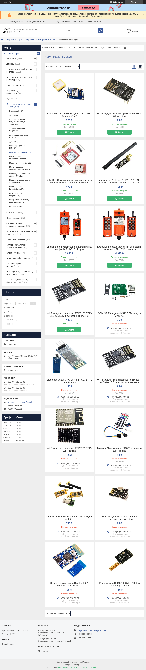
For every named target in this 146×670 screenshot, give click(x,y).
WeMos (12, 115)
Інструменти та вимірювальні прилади (19, 70)
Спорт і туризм (13, 253)
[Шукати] (100, 30)
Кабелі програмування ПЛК (19, 147)
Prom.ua (86, 662)
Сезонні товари (13, 218)
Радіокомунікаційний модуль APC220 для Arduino (69, 518)
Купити (70, 132)
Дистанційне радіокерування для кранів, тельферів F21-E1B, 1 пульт (69, 248)
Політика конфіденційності (89, 667)
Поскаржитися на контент (67, 667)
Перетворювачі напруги (15, 194)
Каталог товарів (66, 48)
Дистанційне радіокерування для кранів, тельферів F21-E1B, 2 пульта (119, 248)
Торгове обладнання (15, 239)
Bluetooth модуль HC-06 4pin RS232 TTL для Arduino (69, 381)
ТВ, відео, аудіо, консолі (13, 265)
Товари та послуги (13, 39)
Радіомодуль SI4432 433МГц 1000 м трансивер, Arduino (119, 584)
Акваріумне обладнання (17, 258)
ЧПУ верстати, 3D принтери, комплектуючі (19, 273)
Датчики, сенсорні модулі (17, 129)
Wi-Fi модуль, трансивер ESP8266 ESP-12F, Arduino (69, 449)
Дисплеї (12, 141)
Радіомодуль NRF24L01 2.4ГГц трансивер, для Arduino (119, 518)
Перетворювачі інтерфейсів (15, 188)
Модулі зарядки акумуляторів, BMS (17, 168)
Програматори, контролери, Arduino (40, 39)
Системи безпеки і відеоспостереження (15, 224)
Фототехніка (12, 212)
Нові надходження (88, 48)
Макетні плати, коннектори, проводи (18, 157)
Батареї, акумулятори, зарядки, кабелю (16, 246)
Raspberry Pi (14, 111)
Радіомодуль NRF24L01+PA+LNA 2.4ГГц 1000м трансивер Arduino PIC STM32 (119, 181)
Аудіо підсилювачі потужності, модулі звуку (17, 121)
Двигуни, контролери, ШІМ (18, 136)
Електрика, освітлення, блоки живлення (17, 281)
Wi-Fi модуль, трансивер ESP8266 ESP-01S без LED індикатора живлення (69, 314)
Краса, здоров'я (13, 85)
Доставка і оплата (110, 48)
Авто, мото (11, 58)
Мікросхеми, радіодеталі (12, 92)
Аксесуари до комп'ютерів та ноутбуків (19, 78)
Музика (9, 99)
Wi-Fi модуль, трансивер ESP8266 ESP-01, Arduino (119, 115)
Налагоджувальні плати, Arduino (19, 181)
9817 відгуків (118, 2)
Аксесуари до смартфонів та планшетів (19, 232)
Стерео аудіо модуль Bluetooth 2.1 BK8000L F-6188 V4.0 (69, 584)
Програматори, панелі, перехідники (19, 201)
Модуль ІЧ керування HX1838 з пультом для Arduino (119, 449)
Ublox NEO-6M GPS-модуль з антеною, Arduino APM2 (69, 115)
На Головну (48, 48)
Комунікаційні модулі (18, 152)
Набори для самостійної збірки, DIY (19, 174)
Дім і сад (10, 64)
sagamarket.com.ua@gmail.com (22, 402)
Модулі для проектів (18, 163)
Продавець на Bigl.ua (73, 665)
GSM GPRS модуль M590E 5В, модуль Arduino (119, 314)
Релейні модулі (15, 206)
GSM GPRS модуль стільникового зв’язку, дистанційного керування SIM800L (69, 181)
